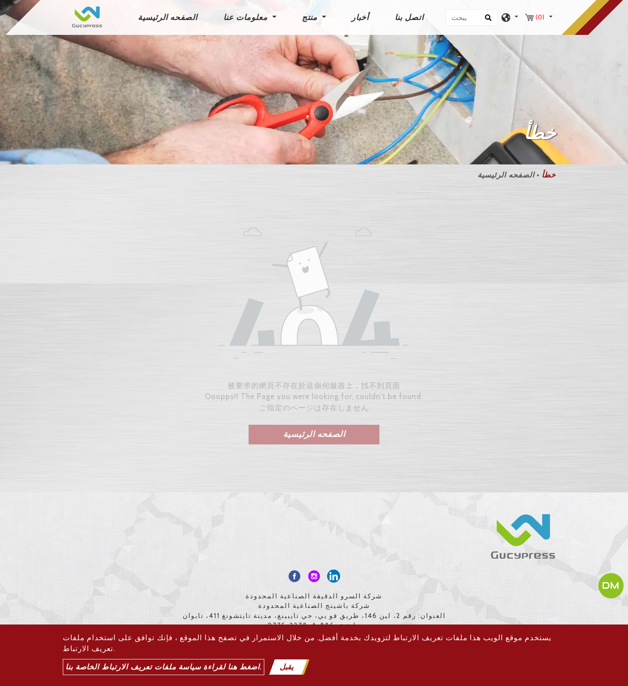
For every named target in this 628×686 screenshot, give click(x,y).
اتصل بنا (409, 17)
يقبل (287, 666)
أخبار (360, 17)
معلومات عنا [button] (246, 17)
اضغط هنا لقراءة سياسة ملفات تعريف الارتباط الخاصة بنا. (163, 666)
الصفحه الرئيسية (169, 16)
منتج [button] (311, 17)
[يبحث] (472, 17)
